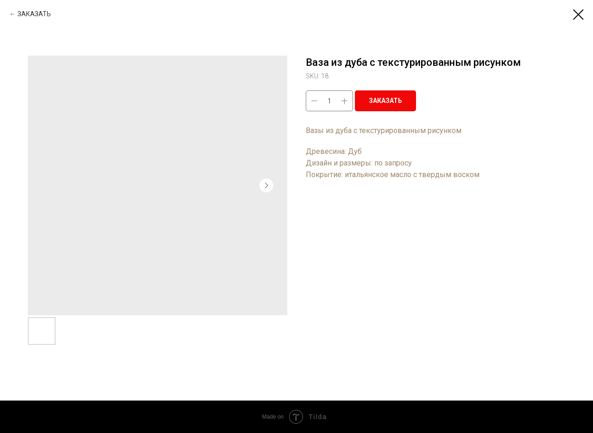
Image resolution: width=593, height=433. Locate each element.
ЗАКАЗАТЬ (34, 14)
